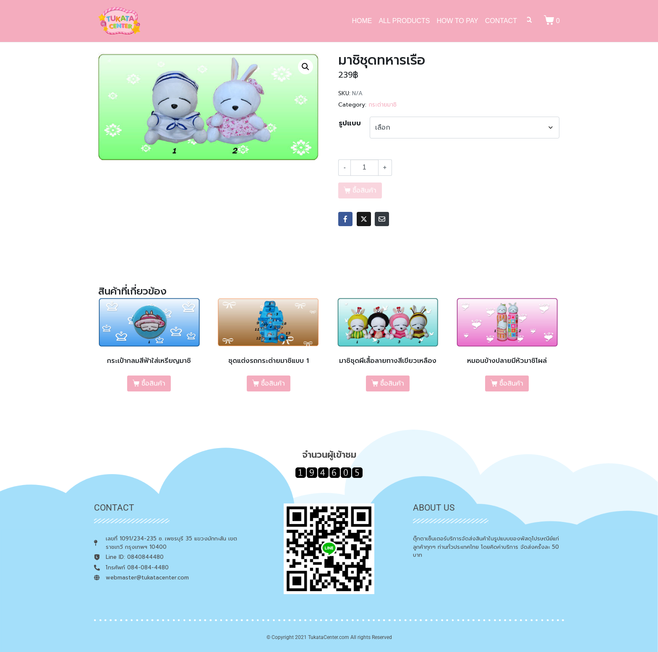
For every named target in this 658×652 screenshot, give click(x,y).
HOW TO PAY (457, 20)
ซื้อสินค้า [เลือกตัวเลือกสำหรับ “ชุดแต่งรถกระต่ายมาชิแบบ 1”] (273, 383)
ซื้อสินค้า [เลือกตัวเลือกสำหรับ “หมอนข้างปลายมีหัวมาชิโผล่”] (511, 383)
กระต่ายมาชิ (382, 104)
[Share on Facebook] (345, 219)
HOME (362, 20)
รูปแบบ (350, 123)
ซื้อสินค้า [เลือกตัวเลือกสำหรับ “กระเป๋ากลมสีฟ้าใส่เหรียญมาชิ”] (153, 383)
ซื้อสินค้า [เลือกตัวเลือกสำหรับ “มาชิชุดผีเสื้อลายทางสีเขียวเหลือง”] (392, 383)
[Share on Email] (382, 219)
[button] (305, 66)
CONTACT (501, 20)
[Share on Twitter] (364, 219)
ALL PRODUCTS (404, 20)
